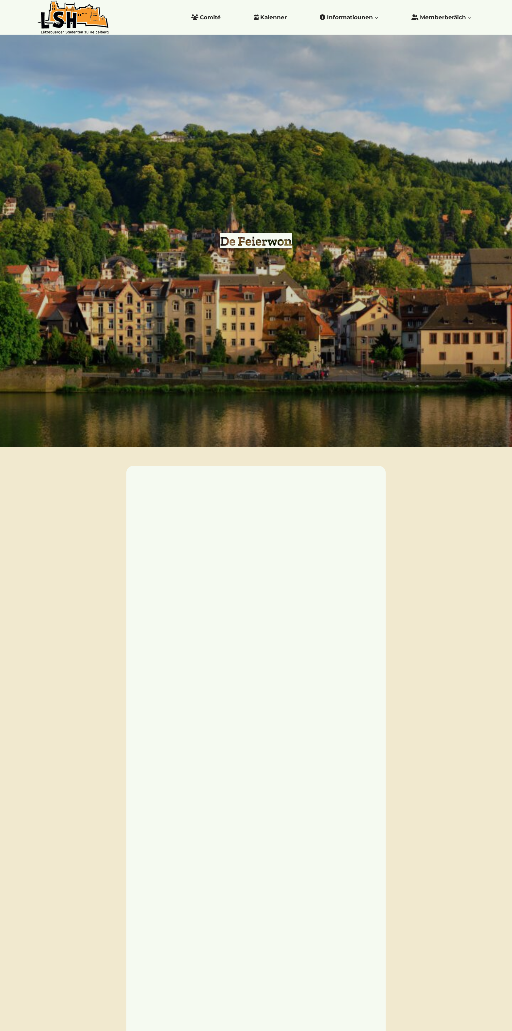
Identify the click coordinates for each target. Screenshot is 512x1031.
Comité (206, 17)
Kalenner (270, 17)
